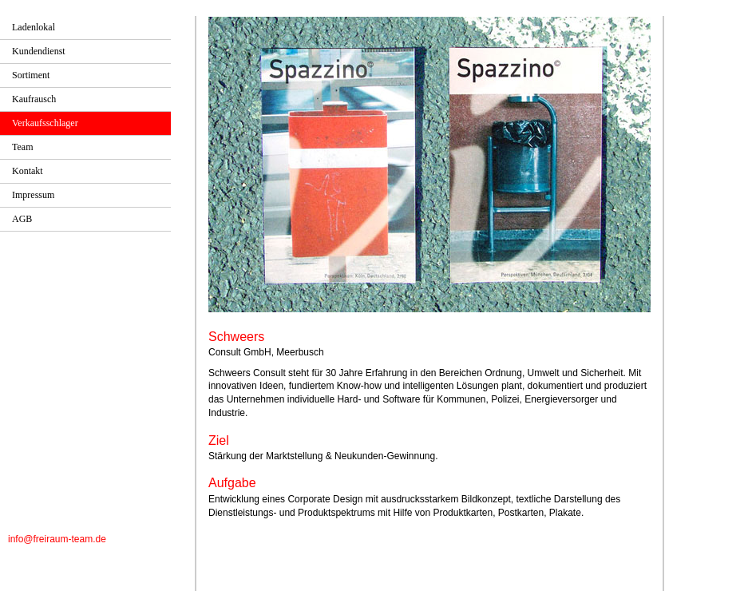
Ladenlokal (33, 27)
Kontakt (27, 171)
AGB (22, 218)
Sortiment (30, 75)
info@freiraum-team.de (57, 539)
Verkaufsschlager (45, 123)
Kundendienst (38, 51)
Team (22, 147)
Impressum (33, 194)
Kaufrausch (34, 99)
